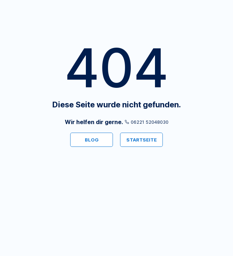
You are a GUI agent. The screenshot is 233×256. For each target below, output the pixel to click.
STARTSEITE (141, 140)
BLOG (92, 140)
